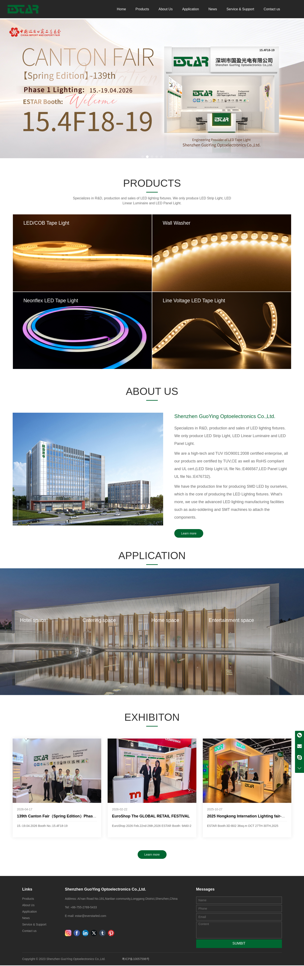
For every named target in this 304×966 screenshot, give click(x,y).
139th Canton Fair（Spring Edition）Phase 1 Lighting (65, 817)
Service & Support (240, 9)
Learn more (189, 534)
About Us (166, 9)
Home (121, 9)
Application (190, 9)
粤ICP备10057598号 (135, 959)
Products (142, 9)
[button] (142, 156)
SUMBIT (238, 944)
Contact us (272, 9)
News (212, 9)
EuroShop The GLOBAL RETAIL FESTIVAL (151, 817)
